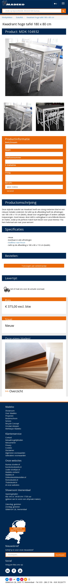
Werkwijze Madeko (13, 428)
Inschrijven (60, 555)
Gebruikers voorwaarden (15, 455)
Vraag (7, 172)
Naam (8, 150)
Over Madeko (11, 413)
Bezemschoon (11, 418)
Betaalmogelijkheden (14, 440)
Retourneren (10, 442)
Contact (8, 437)
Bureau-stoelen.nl (12, 464)
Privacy (8, 445)
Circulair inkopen (12, 426)
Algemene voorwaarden (15, 453)
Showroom (10, 410)
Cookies (8, 448)
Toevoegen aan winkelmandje (34, 266)
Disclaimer (9, 450)
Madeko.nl (9, 474)
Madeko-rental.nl (12, 472)
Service (8, 421)
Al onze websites (12, 485)
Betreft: (8, 183)
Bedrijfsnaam (11, 142)
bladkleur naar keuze (16, 242)
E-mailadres (10, 165)
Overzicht (34, 368)
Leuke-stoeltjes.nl (12, 469)
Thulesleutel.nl (11, 482)
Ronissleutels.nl (11, 480)
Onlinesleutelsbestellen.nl (15, 477)
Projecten (9, 416)
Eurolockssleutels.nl (13, 467)
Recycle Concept (12, 423)
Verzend (10, 191)
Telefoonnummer (13, 157)
